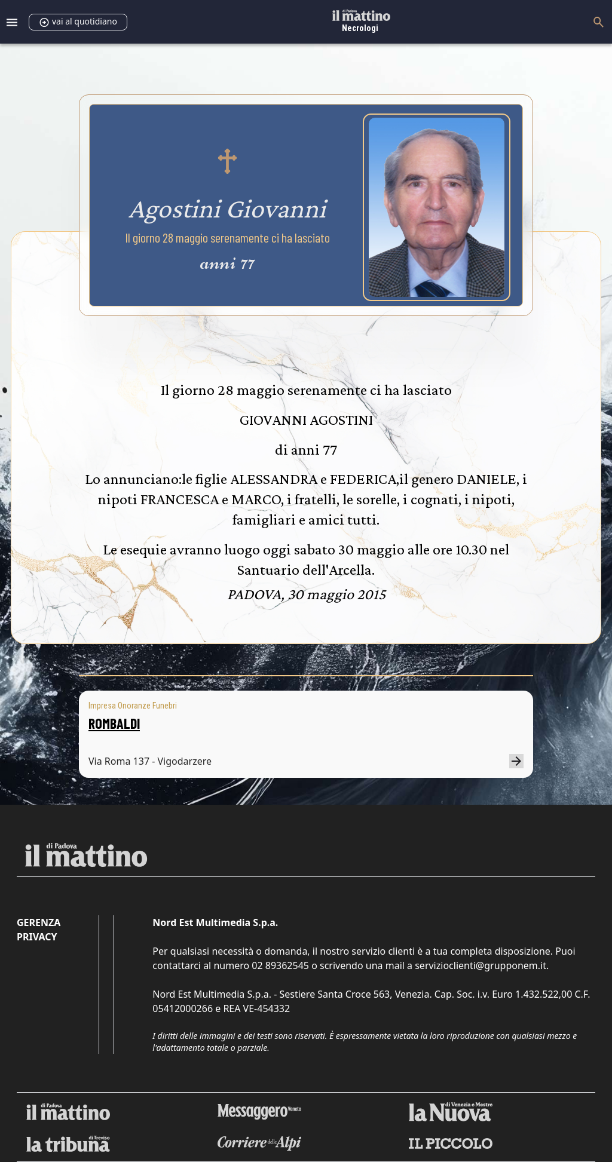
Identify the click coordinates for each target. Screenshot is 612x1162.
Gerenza (38, 922)
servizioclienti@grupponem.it (480, 965)
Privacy (37, 936)
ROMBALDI (114, 723)
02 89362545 (280, 965)
